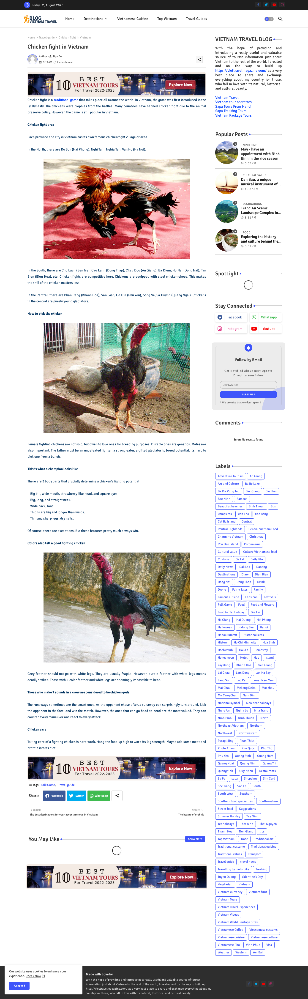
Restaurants (267, 771)
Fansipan (251, 597)
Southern (246, 794)
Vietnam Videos (228, 915)
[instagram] (282, 4)
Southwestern (268, 801)
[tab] (70, 18)
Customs (223, 559)
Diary (245, 574)
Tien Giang (246, 831)
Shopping (250, 778)
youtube (269, 328)
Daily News (225, 567)
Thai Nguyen (268, 824)
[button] (269, 19)
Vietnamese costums (263, 930)
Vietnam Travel (227, 97)
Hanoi (264, 627)
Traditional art (263, 839)
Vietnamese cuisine (132, 18)
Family (258, 589)
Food (241, 605)
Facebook (57, 796)
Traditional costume (231, 846)
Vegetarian (225, 884)
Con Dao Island (228, 544)
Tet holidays (226, 824)
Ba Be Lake (252, 484)
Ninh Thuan (246, 718)
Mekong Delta (246, 688)
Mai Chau (224, 688)
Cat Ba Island (226, 521)
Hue (256, 658)
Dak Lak (244, 567)
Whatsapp (101, 796)
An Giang (256, 476)
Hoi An (243, 650)
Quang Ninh (248, 763)
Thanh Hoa (225, 831)
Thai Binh (246, 824)
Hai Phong (264, 620)
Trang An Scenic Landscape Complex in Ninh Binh (259, 210)
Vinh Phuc (253, 945)
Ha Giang (224, 620)
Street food (225, 809)
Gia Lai (255, 612)
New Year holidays (258, 703)
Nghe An (224, 710)
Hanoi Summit (227, 635)
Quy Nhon (246, 771)
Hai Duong (243, 620)
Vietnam (244, 884)
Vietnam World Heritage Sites (238, 922)
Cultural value (227, 552)
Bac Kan (271, 491)
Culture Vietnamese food (260, 552)
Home (69, 18)
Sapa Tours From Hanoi (233, 106)
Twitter (79, 796)
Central (247, 521)
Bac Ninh (224, 499)
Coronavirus (252, 544)
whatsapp (269, 317)
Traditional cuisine (263, 846)
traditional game (66, 100)
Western (241, 952)
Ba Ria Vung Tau (229, 491)
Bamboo (242, 499)
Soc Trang (224, 786)
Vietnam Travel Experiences (236, 907)
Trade (244, 839)
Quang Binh (243, 756)
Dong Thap (244, 582)
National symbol (229, 703)
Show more (195, 839)
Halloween (225, 627)
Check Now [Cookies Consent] (33, 976)
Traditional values (230, 854)
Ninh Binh (225, 718)
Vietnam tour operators (233, 102)
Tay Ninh (252, 816)
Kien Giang (264, 665)
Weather (223, 952)
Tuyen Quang (227, 877)
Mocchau (268, 688)
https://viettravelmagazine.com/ (241, 70)
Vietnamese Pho (229, 945)
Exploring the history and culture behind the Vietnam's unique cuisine (259, 239)
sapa (235, 778)
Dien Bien (261, 574)
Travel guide (47, 37)
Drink (261, 582)
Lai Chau (224, 673)
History (223, 642)
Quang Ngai (226, 763)
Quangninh (225, 771)
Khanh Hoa (243, 665)
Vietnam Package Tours (233, 115)
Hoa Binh (269, 642)
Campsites (225, 514)
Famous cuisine (228, 597)
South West (225, 794)
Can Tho (243, 514)
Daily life (257, 559)
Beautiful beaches (230, 506)
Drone (222, 589)
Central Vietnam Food (263, 529)
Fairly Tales (240, 589)
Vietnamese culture (264, 937)
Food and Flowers (262, 605)
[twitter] (266, 4)
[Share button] (117, 796)
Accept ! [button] (19, 986)
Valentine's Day (252, 877)
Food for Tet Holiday (231, 612)
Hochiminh (225, 650)
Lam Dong (242, 673)
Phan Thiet (247, 741)
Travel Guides (196, 18)
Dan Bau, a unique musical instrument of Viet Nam (259, 182)
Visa (269, 945)
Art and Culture (228, 484)
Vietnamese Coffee (230, 930)
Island (269, 658)
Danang (261, 567)
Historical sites (253, 635)
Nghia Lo (242, 710)
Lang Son (224, 680)
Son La (241, 786)
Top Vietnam (167, 18)
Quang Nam (265, 756)
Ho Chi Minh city (245, 642)
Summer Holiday (229, 816)
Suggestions (247, 809)
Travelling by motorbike (233, 869)
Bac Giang (252, 491)
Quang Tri (269, 763)
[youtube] (274, 4)
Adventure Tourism (230, 476)
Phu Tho (266, 748)
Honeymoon (226, 658)
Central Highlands (230, 529)
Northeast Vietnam (231, 726)
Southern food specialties (235, 801)
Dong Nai (224, 582)
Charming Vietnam (230, 537)
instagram (234, 328)
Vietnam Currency (230, 892)
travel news (248, 862)
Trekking (261, 869)
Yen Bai (258, 952)
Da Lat (240, 559)
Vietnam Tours (227, 899)
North (264, 718)
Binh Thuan (256, 506)
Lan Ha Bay (263, 673)
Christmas (256, 537)
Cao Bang (261, 514)
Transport (254, 854)
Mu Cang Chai (227, 695)
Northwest (225, 733)
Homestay (261, 650)
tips (261, 831)
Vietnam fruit (258, 892)
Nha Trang (261, 710)
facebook (234, 317)
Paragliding (225, 741)
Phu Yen (223, 756)
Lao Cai (241, 680)
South (257, 786)
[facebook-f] (258, 4)
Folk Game (48, 785)
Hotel (244, 658)
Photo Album (226, 748)
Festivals (270, 597)
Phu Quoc (248, 748)
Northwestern (247, 733)
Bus (273, 506)
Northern (256, 726)
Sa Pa (221, 778)
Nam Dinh (249, 695)
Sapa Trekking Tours (230, 111)
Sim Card (269, 778)
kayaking (224, 665)
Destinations (93, 18)
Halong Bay (246, 627)
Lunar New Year (263, 680)
